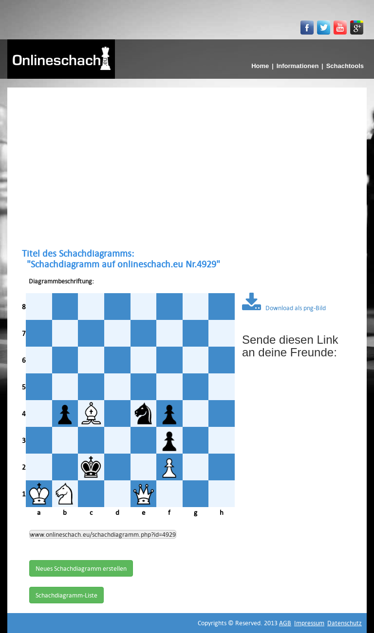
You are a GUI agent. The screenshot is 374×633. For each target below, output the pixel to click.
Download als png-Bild (284, 308)
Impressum (309, 623)
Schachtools (345, 66)
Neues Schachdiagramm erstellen (81, 568)
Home (260, 66)
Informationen (298, 66)
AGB (285, 623)
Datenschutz (344, 623)
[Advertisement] (187, 168)
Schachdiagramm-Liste (66, 595)
